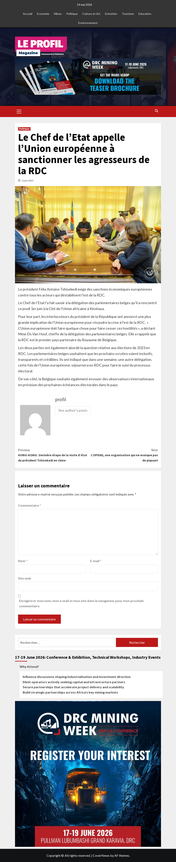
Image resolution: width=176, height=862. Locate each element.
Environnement (88, 23)
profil (60, 399)
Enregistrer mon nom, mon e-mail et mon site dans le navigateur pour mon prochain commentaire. (81, 603)
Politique (72, 13)
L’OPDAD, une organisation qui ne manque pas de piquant (123, 455)
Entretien (111, 13)
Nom (22, 561)
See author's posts (72, 410)
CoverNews (101, 855)
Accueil (27, 13)
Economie (43, 13)
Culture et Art (91, 13)
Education (144, 13)
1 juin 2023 (27, 180)
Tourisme (128, 13)
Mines (58, 13)
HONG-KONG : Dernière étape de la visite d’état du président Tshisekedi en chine (53, 455)
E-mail (95, 561)
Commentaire (29, 505)
